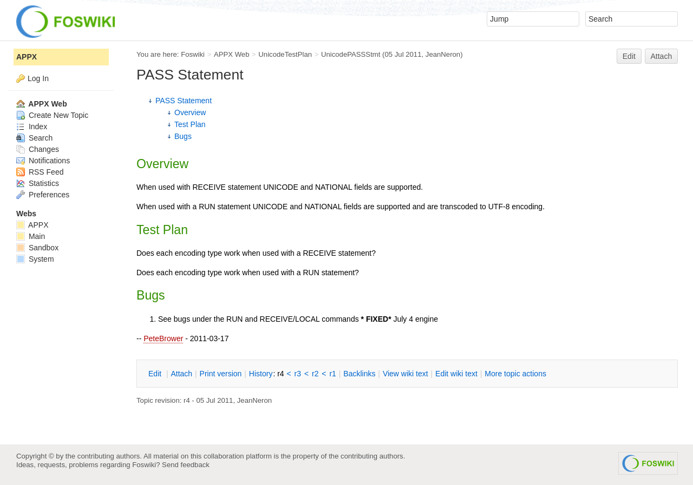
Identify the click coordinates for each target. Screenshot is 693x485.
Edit (629, 56)
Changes (37, 149)
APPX (26, 56)
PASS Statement (183, 100)
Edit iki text (456, 373)
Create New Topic (52, 115)
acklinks (359, 373)
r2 (315, 373)
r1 (332, 373)
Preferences (42, 194)
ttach (181, 373)
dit (156, 373)
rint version (221, 373)
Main (30, 236)
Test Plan (190, 124)
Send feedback (186, 465)
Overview (190, 112)
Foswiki (193, 54)
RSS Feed (39, 172)
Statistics (37, 183)
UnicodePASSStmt (350, 54)
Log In (38, 78)
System (35, 259)
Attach (661, 56)
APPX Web (232, 54)
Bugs (183, 136)
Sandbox (37, 247)
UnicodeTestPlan (285, 54)
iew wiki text (405, 373)
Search (34, 138)
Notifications (43, 160)
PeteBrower (163, 338)
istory (261, 373)
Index (31, 126)
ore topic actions (515, 373)
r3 (298, 373)
